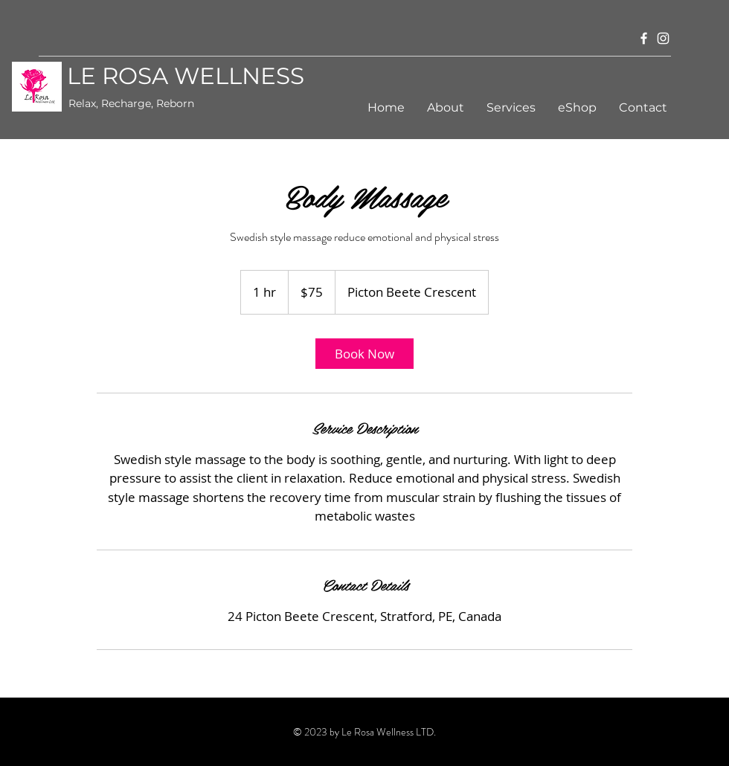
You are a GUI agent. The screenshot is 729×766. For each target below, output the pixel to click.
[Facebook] (644, 38)
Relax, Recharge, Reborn (131, 103)
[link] (364, 353)
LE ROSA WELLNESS (185, 76)
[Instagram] (663, 38)
